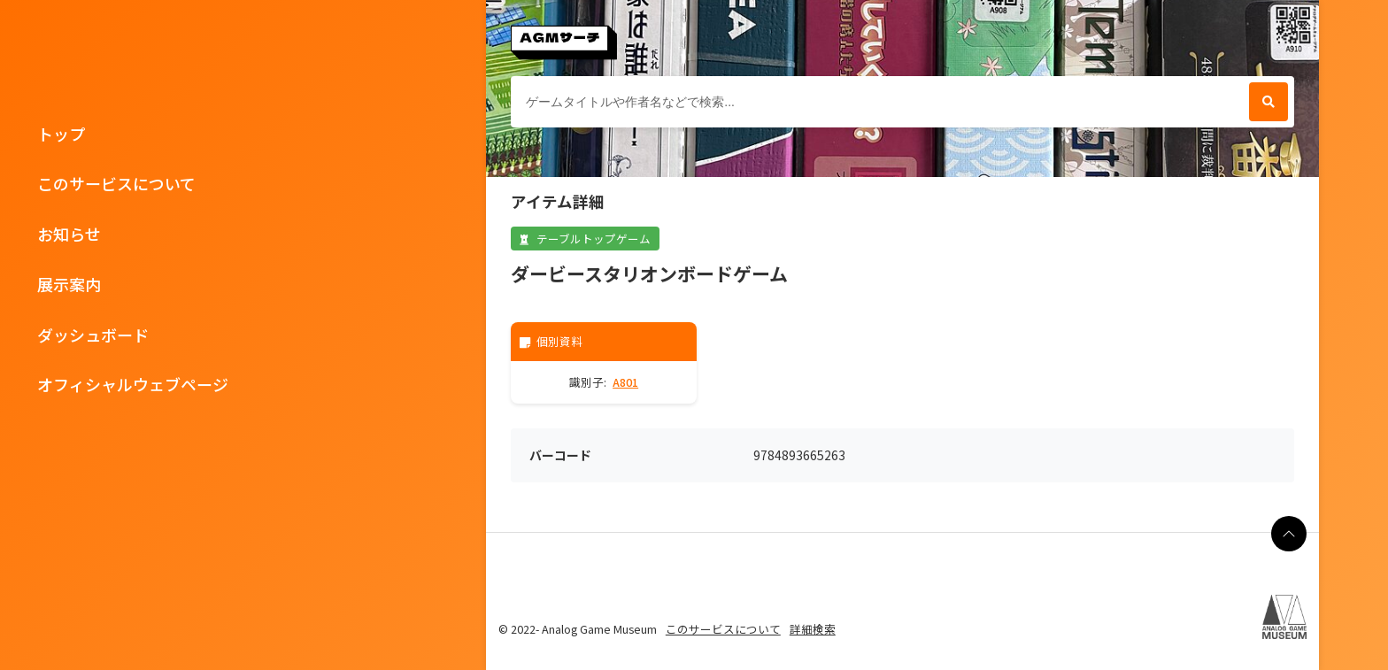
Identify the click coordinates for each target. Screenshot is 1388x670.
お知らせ (69, 233)
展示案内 (69, 284)
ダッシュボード (93, 334)
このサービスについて (116, 183)
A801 (625, 382)
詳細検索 (813, 628)
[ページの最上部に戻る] (1289, 533)
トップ (61, 133)
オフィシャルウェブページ (132, 384)
